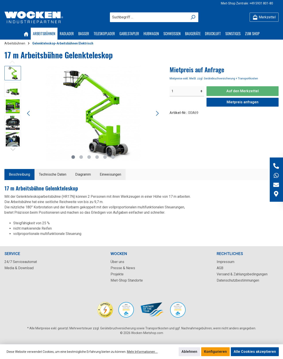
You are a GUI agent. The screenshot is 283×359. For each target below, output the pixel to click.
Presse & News (123, 268)
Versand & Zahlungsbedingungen (242, 274)
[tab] (19, 174)
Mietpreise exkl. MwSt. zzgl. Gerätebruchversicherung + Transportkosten (214, 78)
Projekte (117, 274)
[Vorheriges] (28, 113)
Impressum (225, 262)
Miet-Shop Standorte (127, 280)
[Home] (26, 34)
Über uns (117, 262)
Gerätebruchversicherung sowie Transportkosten (134, 328)
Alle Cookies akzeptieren (255, 351)
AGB (220, 268)
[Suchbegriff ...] (149, 17)
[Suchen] (193, 17)
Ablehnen (189, 351)
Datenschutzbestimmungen (238, 280)
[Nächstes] (157, 113)
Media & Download (19, 268)
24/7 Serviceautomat (20, 262)
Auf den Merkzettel (242, 91)
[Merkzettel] (264, 17)
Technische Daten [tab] (52, 174)
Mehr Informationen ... (142, 351)
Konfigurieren (215, 351)
